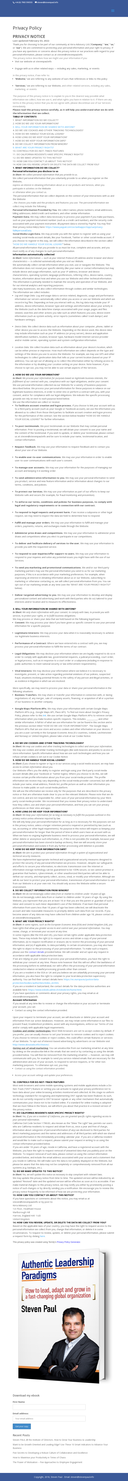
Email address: (21, 1413)
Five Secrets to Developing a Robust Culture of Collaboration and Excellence (50, 1452)
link (44, 715)
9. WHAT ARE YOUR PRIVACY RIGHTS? (33, 147)
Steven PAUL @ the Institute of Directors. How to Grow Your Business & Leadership (54, 1439)
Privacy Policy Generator (68, 1242)
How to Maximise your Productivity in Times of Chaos (39, 1457)
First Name (19, 1401)
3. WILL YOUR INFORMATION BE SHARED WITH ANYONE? (44, 126)
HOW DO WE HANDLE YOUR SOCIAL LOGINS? (38, 244)
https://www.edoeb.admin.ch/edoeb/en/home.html (54, 989)
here (42, 1236)
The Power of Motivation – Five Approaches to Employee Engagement (47, 1462)
